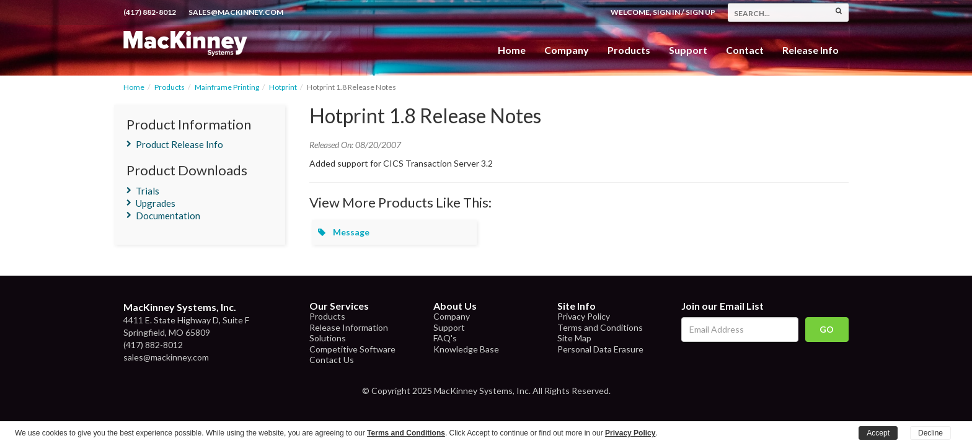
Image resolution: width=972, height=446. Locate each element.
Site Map (574, 338)
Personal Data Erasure (600, 349)
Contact (745, 50)
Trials (147, 190)
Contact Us (331, 359)
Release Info (810, 50)
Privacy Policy (583, 316)
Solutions (327, 338)
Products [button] (629, 50)
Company (566, 50)
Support (688, 50)
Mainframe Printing (227, 87)
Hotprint (283, 87)
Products (169, 87)
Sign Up (700, 12)
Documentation (168, 215)
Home (512, 50)
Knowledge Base (466, 349)
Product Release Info (179, 144)
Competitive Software (352, 349)
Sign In (666, 12)
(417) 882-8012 (149, 12)
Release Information (348, 327)
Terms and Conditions (600, 327)
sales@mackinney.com (235, 12)
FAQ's (445, 338)
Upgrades (155, 203)
